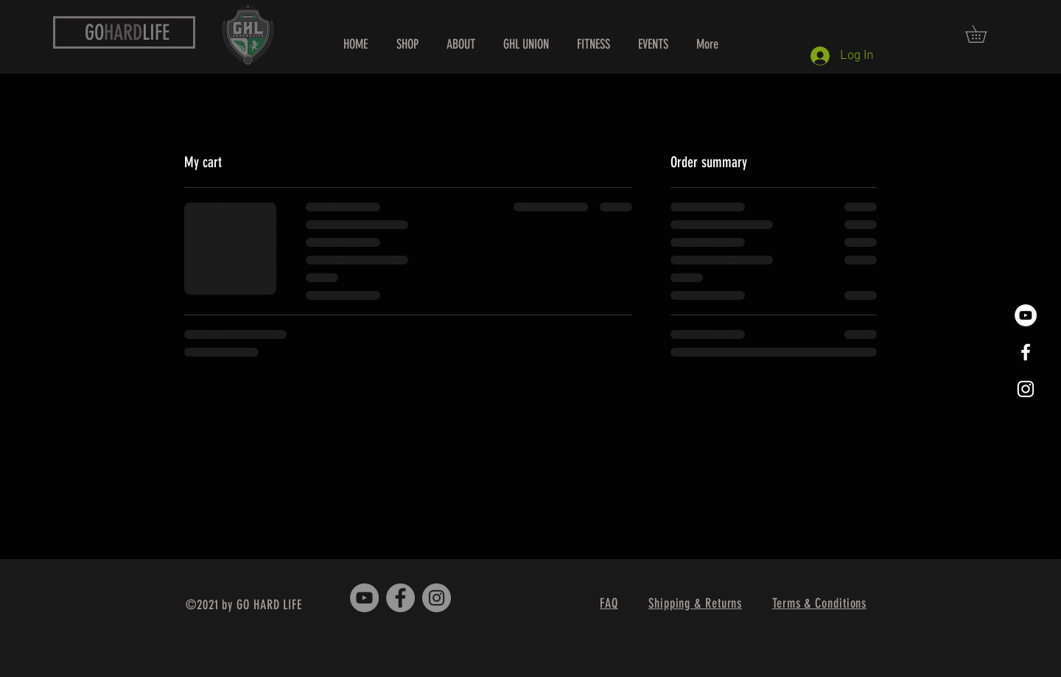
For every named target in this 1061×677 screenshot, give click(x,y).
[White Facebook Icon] (1026, 352)
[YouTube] (1026, 315)
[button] (984, 34)
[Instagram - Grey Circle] (436, 597)
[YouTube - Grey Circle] (364, 597)
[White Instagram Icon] (1026, 389)
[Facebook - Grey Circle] (400, 597)
